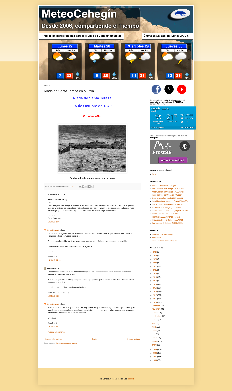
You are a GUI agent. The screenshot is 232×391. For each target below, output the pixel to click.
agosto (155, 320)
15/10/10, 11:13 (54, 327)
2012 (155, 295)
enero (154, 345)
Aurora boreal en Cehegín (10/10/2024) (168, 189)
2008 (155, 353)
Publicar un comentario (57, 332)
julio (154, 323)
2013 (155, 291)
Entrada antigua (133, 339)
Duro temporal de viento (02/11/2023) (167, 198)
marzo (155, 338)
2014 (155, 288)
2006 (155, 360)
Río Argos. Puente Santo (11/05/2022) (167, 220)
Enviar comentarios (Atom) (66, 343)
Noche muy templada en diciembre (166, 214)
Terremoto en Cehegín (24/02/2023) (166, 207)
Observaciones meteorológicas (164, 241)
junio (154, 327)
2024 (155, 259)
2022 (155, 266)
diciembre (156, 305)
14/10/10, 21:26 (54, 296)
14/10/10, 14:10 (54, 260)
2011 (155, 299)
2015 (155, 284)
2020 (155, 273)
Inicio (94, 339)
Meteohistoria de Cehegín (162, 234)
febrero (155, 341)
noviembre (156, 309)
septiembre (157, 316)
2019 (155, 277)
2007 (155, 357)
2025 (155, 255)
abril (154, 334)
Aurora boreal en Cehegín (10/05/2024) (168, 192)
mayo (154, 331)
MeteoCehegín (53, 230)
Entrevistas (156, 237)
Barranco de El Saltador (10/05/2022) (167, 223)
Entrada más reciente (53, 339)
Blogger (131, 379)
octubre (155, 313)
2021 (155, 270)
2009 (155, 349)
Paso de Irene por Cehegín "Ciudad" (167, 195)
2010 (155, 302)
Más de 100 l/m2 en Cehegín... (164, 186)
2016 (155, 281)
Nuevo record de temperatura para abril (168, 204)
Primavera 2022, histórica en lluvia (166, 217)
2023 (155, 263)
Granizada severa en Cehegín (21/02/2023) (170, 211)
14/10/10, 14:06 (54, 222)
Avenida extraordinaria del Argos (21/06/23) (170, 201)
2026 (155, 252)
